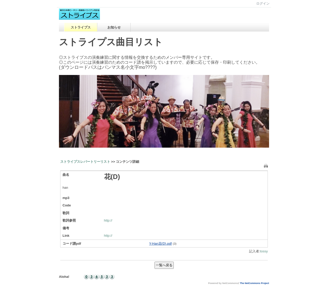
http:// (108, 220)
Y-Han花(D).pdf (160, 243)
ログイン (263, 3)
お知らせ (114, 27)
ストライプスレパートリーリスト (85, 162)
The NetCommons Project (254, 283)
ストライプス (81, 27)
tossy (264, 251)
